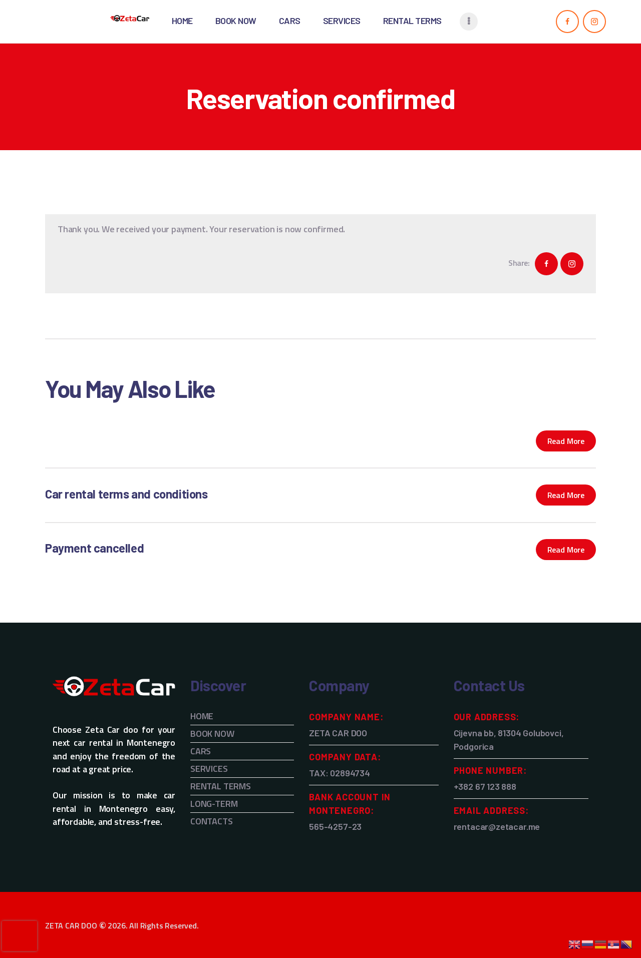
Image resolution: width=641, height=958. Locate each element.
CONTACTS (211, 821)
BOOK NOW (212, 733)
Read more (565, 441)
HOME (201, 716)
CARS (200, 751)
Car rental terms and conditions (126, 494)
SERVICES (209, 768)
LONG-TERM (213, 803)
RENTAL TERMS (220, 786)
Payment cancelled (94, 548)
